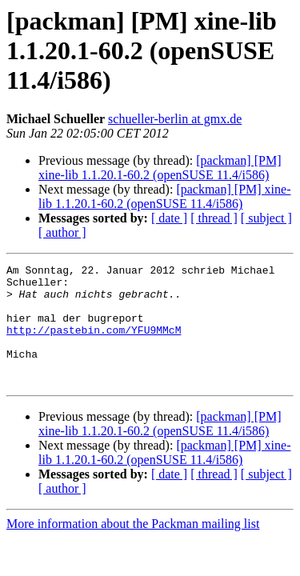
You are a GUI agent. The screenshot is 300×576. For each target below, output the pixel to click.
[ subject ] (266, 218)
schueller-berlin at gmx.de (175, 119)
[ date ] (169, 218)
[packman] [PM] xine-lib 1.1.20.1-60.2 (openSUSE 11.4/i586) (159, 168)
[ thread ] (214, 218)
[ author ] (62, 232)
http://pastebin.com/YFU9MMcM (93, 344)
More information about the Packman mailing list (132, 547)
